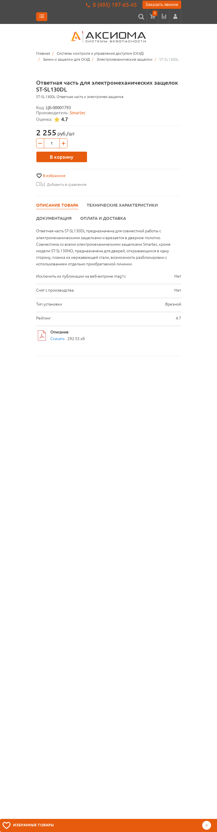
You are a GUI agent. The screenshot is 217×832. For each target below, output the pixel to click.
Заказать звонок (161, 4)
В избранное (54, 176)
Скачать (57, 338)
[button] (175, 16)
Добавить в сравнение (61, 184)
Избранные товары (33, 824)
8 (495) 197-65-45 (115, 4)
